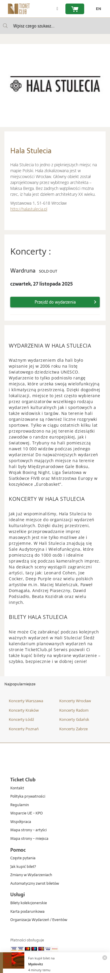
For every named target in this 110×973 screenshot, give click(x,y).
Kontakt (17, 788)
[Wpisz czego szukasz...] (5, 25)
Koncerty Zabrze (73, 728)
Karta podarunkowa (27, 912)
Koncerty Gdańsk (74, 719)
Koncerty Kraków (24, 710)
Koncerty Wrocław (75, 700)
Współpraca (20, 822)
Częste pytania (22, 858)
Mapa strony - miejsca (29, 839)
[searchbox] (55, 26)
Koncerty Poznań (24, 728)
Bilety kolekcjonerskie (28, 903)
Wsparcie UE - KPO (26, 813)
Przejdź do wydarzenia (55, 302)
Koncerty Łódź (21, 719)
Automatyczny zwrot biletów (34, 883)
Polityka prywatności (27, 796)
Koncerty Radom (74, 710)
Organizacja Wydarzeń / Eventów (38, 920)
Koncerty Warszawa (26, 700)
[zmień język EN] (97, 9)
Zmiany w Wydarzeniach (31, 875)
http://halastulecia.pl (28, 209)
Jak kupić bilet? (23, 867)
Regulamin (19, 805)
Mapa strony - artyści (28, 830)
